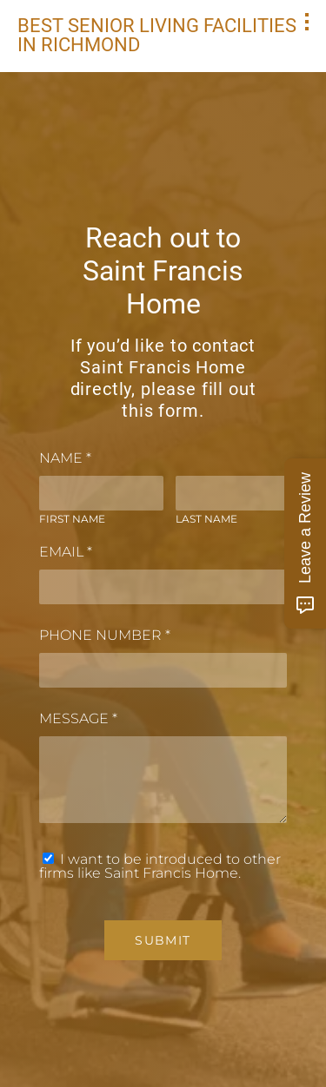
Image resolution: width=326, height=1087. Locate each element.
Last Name (206, 518)
